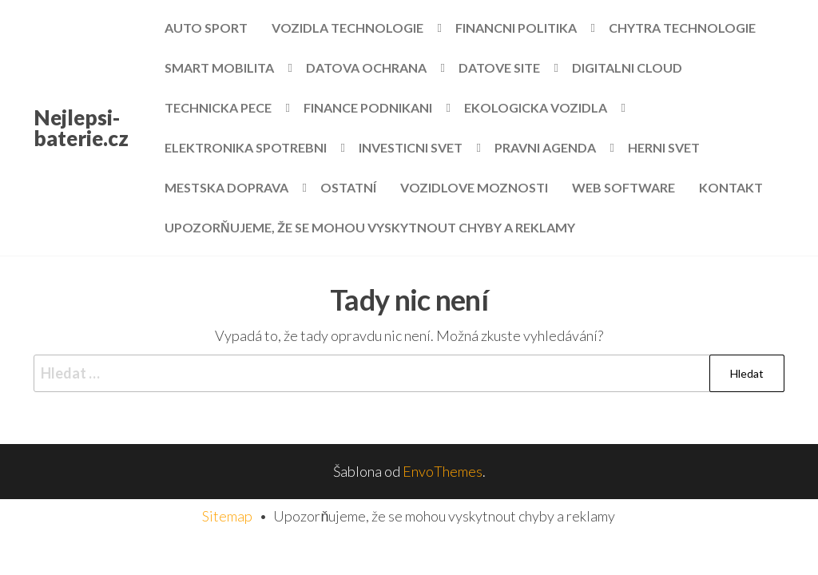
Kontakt (731, 187)
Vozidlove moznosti (474, 187)
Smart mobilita (219, 67)
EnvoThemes (442, 471)
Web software (623, 187)
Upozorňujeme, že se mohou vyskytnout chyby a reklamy (370, 227)
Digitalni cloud (627, 67)
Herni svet (664, 147)
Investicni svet (411, 147)
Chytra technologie (682, 27)
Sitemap (227, 516)
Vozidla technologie (347, 27)
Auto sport (206, 27)
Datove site (499, 67)
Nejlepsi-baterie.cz (81, 128)
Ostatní (348, 187)
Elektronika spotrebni (246, 147)
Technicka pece (218, 107)
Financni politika (516, 27)
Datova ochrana (366, 67)
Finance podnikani (368, 107)
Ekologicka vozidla (535, 107)
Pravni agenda (545, 147)
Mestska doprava (226, 187)
